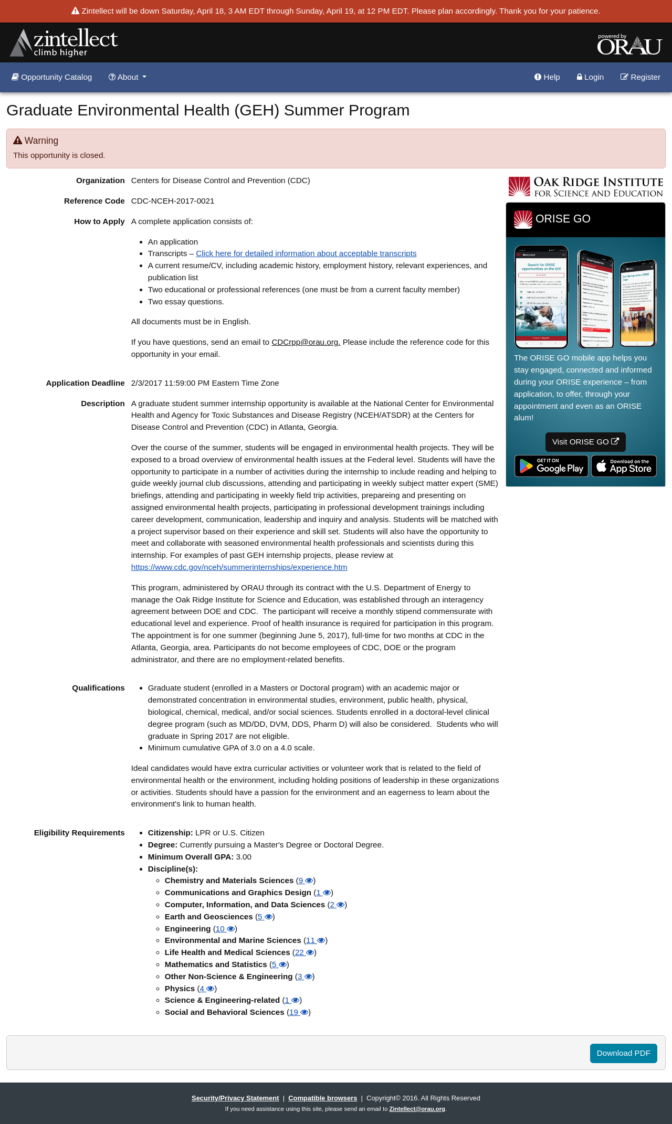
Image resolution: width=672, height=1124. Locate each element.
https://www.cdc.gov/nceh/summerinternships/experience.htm (239, 567)
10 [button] (225, 928)
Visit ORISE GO (585, 441)
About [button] (124, 76)
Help (547, 76)
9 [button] (306, 880)
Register (640, 76)
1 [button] (323, 892)
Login (590, 76)
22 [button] (304, 952)
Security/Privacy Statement (235, 1098)
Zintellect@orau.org (417, 1109)
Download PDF (623, 1052)
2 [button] (337, 904)
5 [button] (265, 916)
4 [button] (207, 988)
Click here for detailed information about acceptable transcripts (306, 253)
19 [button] (298, 1012)
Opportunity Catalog (52, 76)
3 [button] (305, 976)
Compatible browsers (322, 1098)
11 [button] (315, 940)
